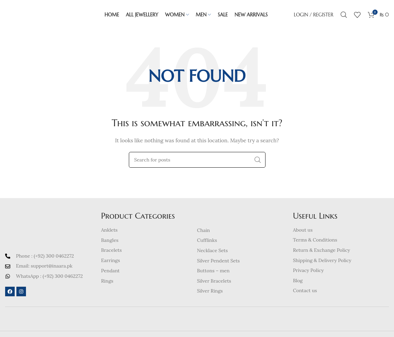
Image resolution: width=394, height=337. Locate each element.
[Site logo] (41, 15)
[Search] (344, 15)
